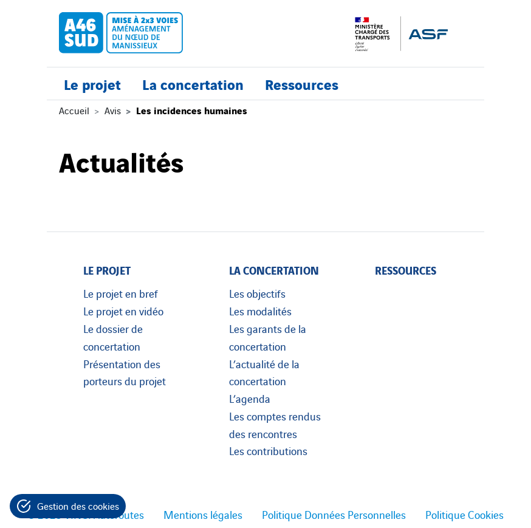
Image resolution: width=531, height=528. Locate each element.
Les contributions (268, 450)
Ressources (301, 83)
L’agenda (249, 398)
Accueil (74, 110)
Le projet (92, 83)
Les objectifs (257, 293)
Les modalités (260, 310)
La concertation (193, 83)
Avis (112, 110)
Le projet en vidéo (123, 310)
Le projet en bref (120, 293)
